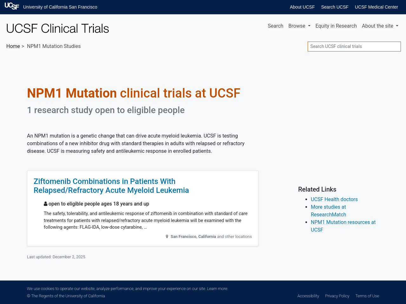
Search (275, 26)
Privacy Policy (337, 296)
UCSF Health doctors (334, 199)
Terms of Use (367, 296)
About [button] (378, 26)
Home (13, 46)
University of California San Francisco (60, 7)
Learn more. (217, 288)
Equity (336, 26)
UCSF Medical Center (376, 7)
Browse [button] (297, 26)
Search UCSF (334, 7)
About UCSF (302, 7)
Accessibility (308, 296)
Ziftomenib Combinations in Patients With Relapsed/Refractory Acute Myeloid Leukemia (111, 186)
